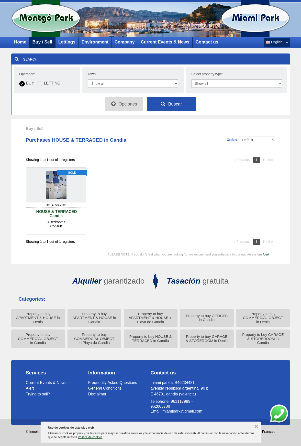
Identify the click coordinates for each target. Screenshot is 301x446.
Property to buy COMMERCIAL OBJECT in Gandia (38, 338)
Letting (52, 83)
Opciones (124, 103)
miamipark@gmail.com (182, 411)
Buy (30, 83)
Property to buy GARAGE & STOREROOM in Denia (207, 338)
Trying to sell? (38, 394)
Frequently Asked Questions (112, 383)
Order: (232, 140)
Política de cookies (90, 437)
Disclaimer (97, 394)
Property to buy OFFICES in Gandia (207, 318)
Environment (95, 42)
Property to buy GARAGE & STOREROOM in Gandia (263, 338)
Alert (266, 254)
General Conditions (105, 388)
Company (125, 42)
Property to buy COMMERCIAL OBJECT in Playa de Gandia (94, 338)
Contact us (207, 42)
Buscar (171, 103)
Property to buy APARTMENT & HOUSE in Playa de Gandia (150, 318)
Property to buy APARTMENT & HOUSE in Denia (38, 318)
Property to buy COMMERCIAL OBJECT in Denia (263, 318)
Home (20, 42)
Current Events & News (165, 42)
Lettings (67, 42)
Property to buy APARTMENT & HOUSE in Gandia (94, 318)
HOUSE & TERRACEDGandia (56, 214)
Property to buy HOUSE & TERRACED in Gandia (150, 338)
